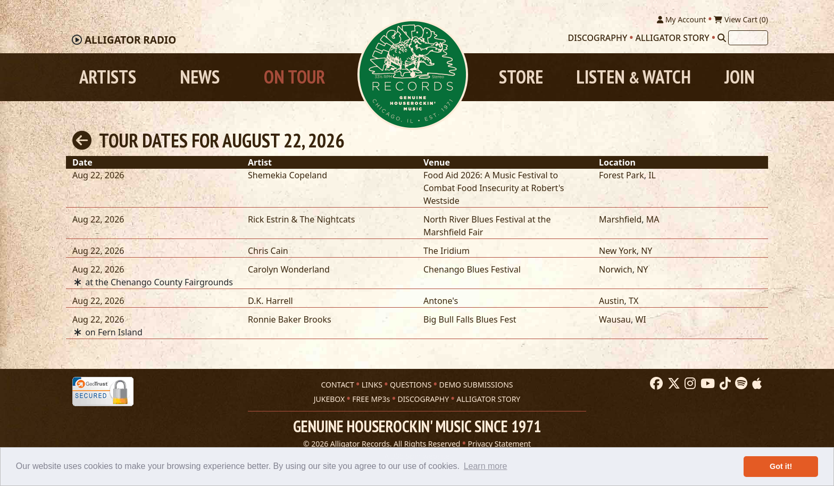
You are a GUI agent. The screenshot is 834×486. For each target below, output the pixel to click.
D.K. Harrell (270, 301)
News (200, 77)
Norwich (615, 269)
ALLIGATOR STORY (488, 399)
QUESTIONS (410, 385)
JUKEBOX (329, 399)
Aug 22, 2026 (98, 175)
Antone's (440, 301)
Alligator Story (673, 38)
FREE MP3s (371, 399)
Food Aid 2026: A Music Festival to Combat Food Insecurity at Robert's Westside (493, 188)
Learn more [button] (485, 466)
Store (521, 77)
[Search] (722, 38)
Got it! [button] (781, 466)
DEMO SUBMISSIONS (476, 385)
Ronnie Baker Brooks (289, 319)
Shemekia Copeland (287, 175)
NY (646, 251)
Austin (611, 301)
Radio (130, 40)
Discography (598, 38)
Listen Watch (633, 77)
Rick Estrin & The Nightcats (301, 219)
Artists (107, 77)
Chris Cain (268, 251)
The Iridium (446, 251)
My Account (681, 19)
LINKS (372, 385)
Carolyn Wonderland (289, 269)
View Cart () (741, 19)
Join (739, 77)
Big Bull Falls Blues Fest (469, 319)
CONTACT (337, 385)
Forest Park (621, 175)
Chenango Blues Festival (472, 269)
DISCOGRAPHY (423, 399)
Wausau (615, 319)
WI (640, 319)
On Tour (294, 77)
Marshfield (620, 219)
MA (653, 219)
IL (652, 175)
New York (618, 251)
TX (633, 301)
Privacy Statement (499, 444)
